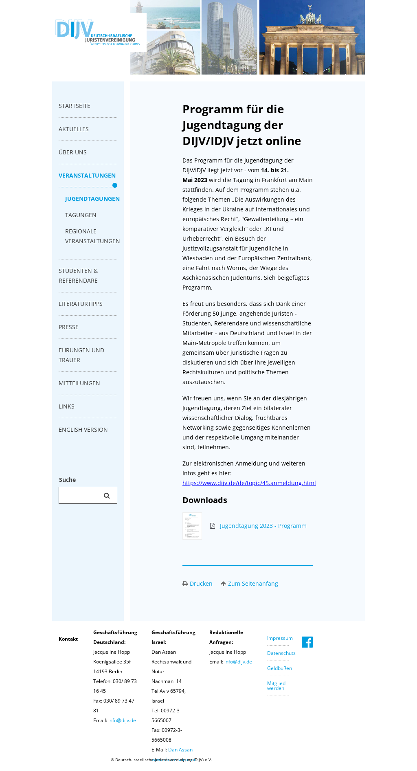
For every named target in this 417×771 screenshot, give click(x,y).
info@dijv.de (122, 720)
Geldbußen (279, 668)
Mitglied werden (276, 686)
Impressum (280, 638)
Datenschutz (281, 653)
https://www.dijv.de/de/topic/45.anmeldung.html (249, 483)
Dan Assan (180, 749)
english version (83, 429)
